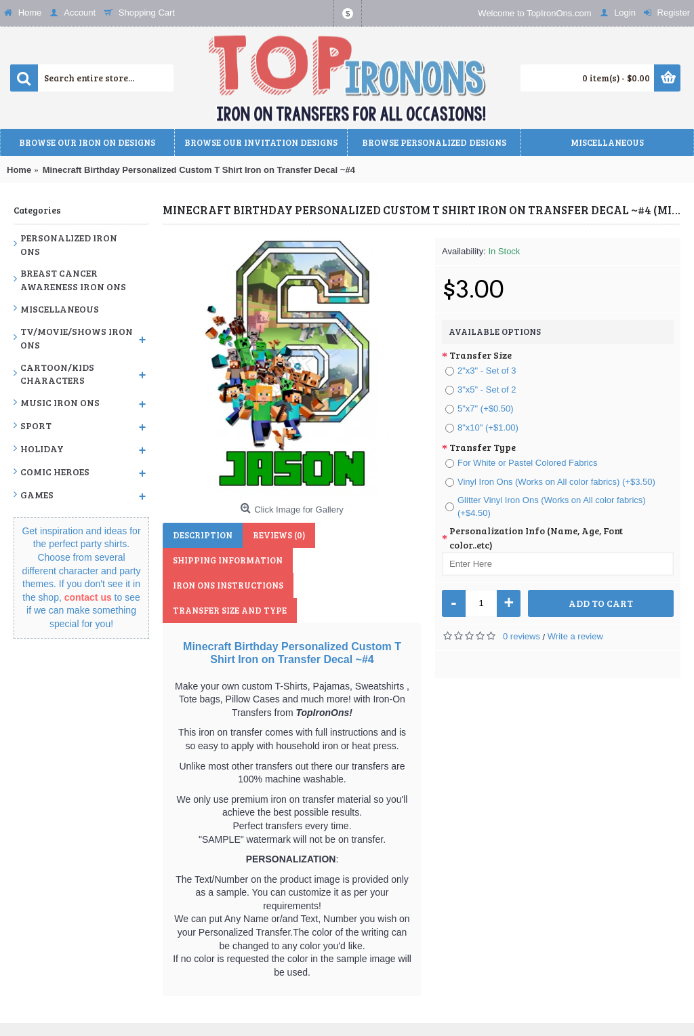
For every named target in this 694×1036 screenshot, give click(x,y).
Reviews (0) (279, 535)
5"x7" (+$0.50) (479, 408)
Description (202, 535)
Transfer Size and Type (230, 610)
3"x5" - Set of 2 (480, 389)
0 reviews (521, 636)
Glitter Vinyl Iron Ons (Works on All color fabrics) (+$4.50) (545, 507)
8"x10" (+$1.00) (481, 427)
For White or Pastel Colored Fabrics (521, 463)
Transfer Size (480, 354)
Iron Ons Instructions (228, 585)
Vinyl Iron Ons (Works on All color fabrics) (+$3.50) (550, 482)
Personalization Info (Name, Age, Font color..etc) (536, 537)
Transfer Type (482, 447)
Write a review (575, 636)
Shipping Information (228, 560)
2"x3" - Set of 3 (480, 370)
